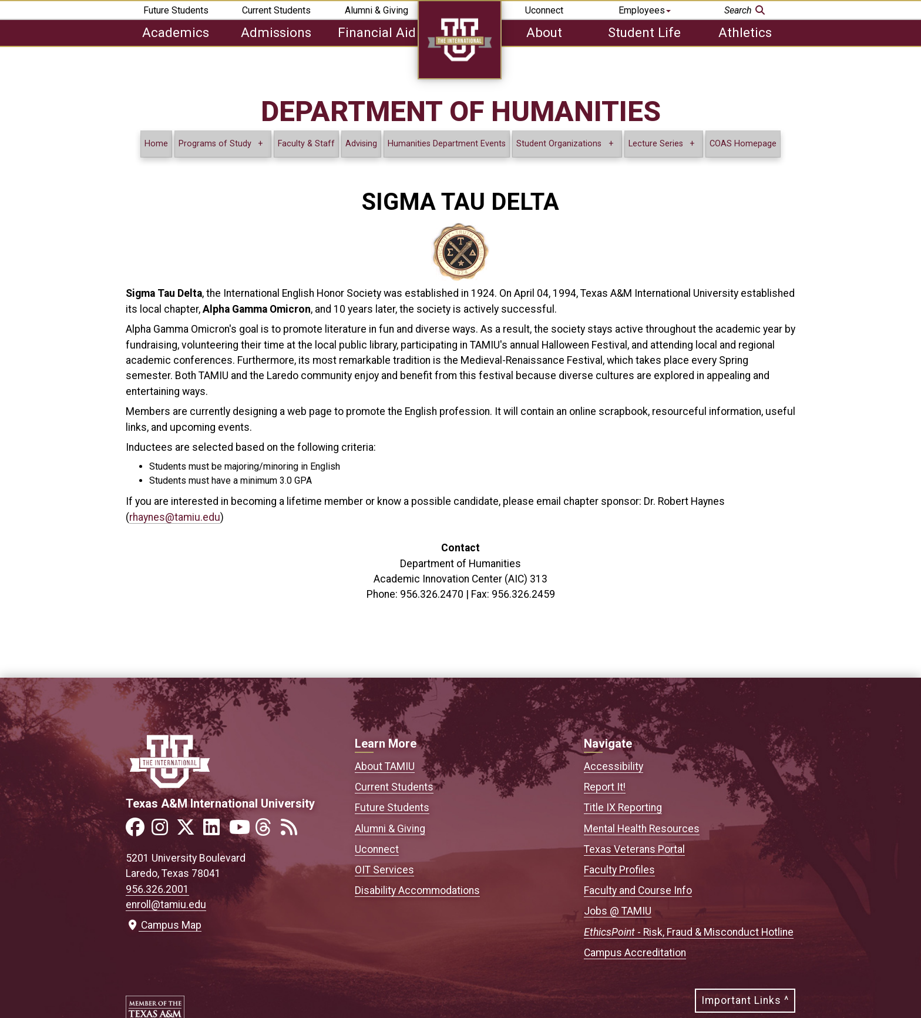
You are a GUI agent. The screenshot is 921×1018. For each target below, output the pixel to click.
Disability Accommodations (417, 890)
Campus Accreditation (635, 953)
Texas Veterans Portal (634, 849)
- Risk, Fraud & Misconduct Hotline (689, 932)
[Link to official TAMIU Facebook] (137, 830)
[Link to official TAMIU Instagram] (163, 830)
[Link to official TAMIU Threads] (266, 830)
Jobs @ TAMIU (617, 911)
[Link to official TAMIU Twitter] (189, 830)
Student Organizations (558, 144)
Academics (175, 32)
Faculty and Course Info (638, 890)
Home (156, 144)
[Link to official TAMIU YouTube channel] (241, 830)
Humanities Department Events (447, 144)
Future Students (176, 10)
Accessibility (613, 766)
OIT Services (384, 870)
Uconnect (544, 10)
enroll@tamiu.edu (166, 904)
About (544, 32)
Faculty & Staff (306, 144)
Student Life (644, 32)
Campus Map (163, 925)
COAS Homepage (743, 144)
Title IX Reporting (623, 807)
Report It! (605, 787)
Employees (645, 10)
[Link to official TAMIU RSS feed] (292, 830)
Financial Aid (377, 32)
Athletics (745, 32)
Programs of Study (215, 144)
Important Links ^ (745, 1000)
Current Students (276, 10)
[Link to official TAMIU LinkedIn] (215, 830)
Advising (361, 144)
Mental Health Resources (642, 829)
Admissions (276, 32)
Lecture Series (656, 144)
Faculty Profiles (619, 870)
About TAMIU (385, 766)
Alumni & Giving (376, 10)
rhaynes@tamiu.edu (174, 517)
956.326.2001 (157, 889)
